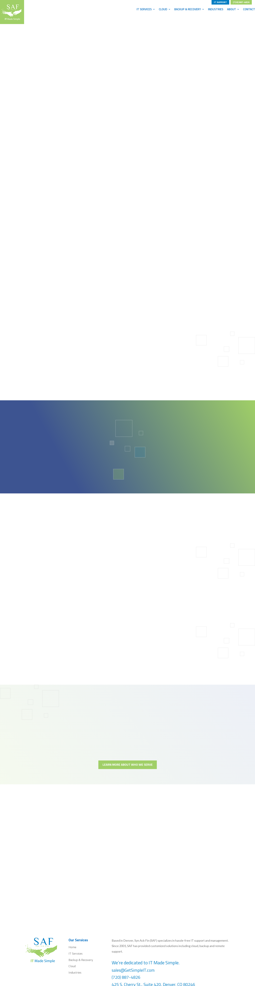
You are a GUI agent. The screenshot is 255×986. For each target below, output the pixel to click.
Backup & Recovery (187, 9)
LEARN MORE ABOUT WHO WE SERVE (128, 764)
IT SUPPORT (220, 1)
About (231, 9)
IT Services (144, 9)
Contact (249, 9)
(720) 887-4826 (241, 1)
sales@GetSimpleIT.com (133, 970)
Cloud (163, 9)
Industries (215, 9)
